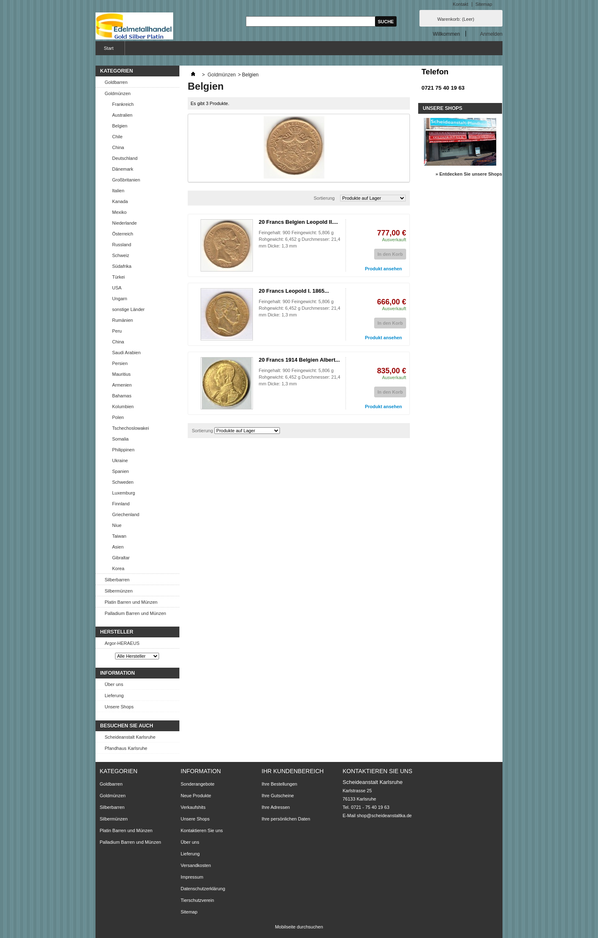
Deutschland (124, 158)
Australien (122, 115)
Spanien (120, 471)
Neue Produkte (196, 795)
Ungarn (119, 298)
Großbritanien (126, 179)
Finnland (121, 503)
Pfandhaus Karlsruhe (126, 748)
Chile (117, 136)
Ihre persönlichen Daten (286, 818)
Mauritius (121, 374)
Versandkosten (196, 865)
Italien (118, 190)
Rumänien (122, 320)
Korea (118, 568)
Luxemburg (123, 492)
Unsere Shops (119, 706)
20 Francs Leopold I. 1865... (294, 291)
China (118, 147)
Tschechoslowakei (130, 428)
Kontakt (460, 4)
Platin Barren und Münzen (131, 602)
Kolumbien (123, 406)
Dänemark (122, 169)
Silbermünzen (118, 590)
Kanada (120, 201)
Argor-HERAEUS (122, 643)
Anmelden (491, 34)
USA (117, 287)
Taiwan (119, 536)
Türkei (118, 276)
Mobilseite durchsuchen (299, 926)
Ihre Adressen (276, 807)
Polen (118, 417)
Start (108, 50)
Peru (117, 330)
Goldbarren (116, 82)
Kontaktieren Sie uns (202, 830)
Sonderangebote (197, 783)
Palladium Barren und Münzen (135, 613)
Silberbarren (117, 579)
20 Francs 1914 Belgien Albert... (299, 360)
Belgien (119, 125)
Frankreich (123, 104)
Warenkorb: (455, 19)
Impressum (192, 876)
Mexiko (119, 212)
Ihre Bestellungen (279, 783)
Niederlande (124, 222)
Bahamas (121, 395)
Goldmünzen (117, 93)
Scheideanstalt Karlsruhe (130, 737)
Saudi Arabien (126, 352)
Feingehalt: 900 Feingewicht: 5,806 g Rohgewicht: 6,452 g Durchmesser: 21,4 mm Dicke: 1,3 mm (299, 239)
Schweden (122, 482)
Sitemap (483, 4)
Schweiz (120, 255)
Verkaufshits (193, 807)
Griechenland (125, 514)
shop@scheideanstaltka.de (384, 815)
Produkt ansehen (383, 268)
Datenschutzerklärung (203, 888)
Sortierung (324, 198)
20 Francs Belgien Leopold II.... (298, 222)
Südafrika (121, 266)
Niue (117, 525)
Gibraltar (121, 557)
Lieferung (114, 695)
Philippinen (123, 449)
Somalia (120, 438)
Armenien (122, 384)
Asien (118, 546)
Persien (119, 363)
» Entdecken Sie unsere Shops (469, 173)
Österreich (122, 233)
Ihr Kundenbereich (293, 771)
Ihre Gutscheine (278, 795)
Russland (121, 244)
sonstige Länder (128, 309)
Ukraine (120, 460)
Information (117, 673)
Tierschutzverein (197, 900)
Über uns (114, 684)
